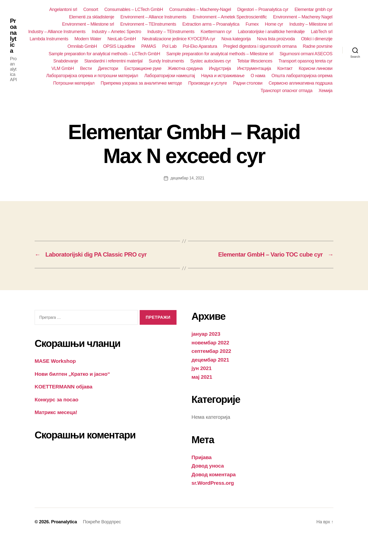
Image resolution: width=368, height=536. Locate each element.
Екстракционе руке (142, 68)
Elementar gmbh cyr (313, 9)
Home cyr (274, 24)
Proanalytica (13, 36)
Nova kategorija (236, 38)
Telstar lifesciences (254, 60)
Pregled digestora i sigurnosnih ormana (260, 46)
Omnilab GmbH (82, 46)
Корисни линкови (315, 68)
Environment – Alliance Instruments (153, 16)
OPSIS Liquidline (119, 46)
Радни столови (247, 83)
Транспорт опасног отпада (286, 90)
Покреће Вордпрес (102, 521)
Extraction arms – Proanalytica (210, 24)
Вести (86, 68)
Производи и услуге (207, 83)
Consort (90, 9)
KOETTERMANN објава (63, 386)
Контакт (284, 68)
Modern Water (87, 38)
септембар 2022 (211, 351)
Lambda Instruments (49, 38)
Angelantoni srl (63, 9)
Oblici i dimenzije (316, 38)
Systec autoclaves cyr (210, 60)
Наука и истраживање (223, 75)
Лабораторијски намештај (169, 75)
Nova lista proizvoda (276, 38)
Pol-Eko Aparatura (200, 46)
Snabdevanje (65, 60)
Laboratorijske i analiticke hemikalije (271, 31)
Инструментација (254, 68)
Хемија (325, 90)
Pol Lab (169, 46)
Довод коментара (213, 474)
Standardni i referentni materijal (113, 60)
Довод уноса (207, 466)
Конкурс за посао (56, 399)
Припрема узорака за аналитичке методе (141, 83)
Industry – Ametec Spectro (116, 31)
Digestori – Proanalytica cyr (262, 9)
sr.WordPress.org (212, 483)
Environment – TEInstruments (148, 24)
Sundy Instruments (166, 60)
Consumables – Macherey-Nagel (200, 9)
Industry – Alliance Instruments (57, 31)
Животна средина (185, 68)
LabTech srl (321, 31)
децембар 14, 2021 (187, 178)
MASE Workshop (55, 361)
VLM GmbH (62, 68)
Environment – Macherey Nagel (302, 16)
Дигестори (108, 68)
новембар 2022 (210, 342)
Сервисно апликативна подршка (300, 83)
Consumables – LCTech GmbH (133, 9)
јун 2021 (201, 368)
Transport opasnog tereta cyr (306, 60)
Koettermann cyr (216, 31)
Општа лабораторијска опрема (301, 75)
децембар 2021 (210, 360)
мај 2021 (201, 377)
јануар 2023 (205, 334)
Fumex (252, 24)
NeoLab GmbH (121, 38)
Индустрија (220, 68)
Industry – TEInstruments (170, 31)
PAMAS (148, 46)
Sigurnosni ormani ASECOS (306, 53)
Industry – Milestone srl (310, 24)
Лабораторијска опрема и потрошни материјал (92, 75)
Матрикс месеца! (56, 412)
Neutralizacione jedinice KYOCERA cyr (178, 38)
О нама (258, 75)
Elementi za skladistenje (91, 16)
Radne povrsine (317, 46)
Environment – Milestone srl (88, 24)
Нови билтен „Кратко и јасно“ (72, 374)
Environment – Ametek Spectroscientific (230, 16)
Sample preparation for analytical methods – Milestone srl (219, 53)
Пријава (201, 457)
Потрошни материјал (73, 83)
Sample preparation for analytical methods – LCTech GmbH (104, 53)
